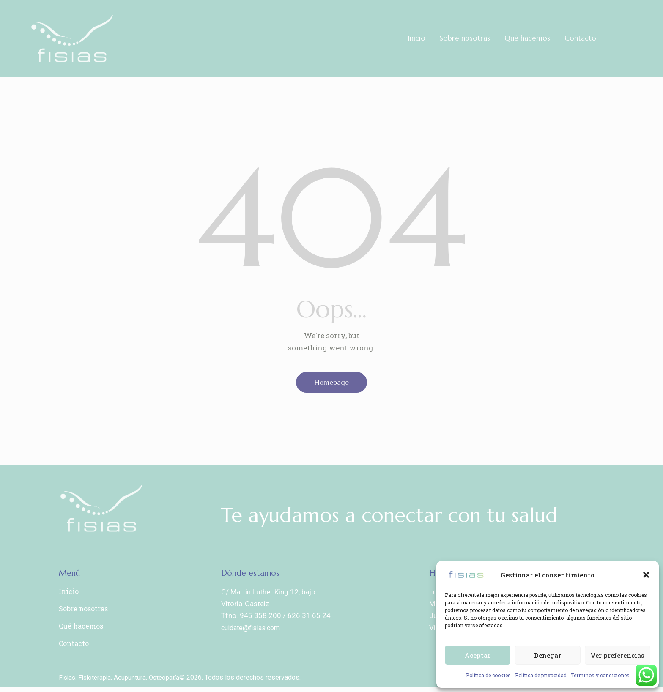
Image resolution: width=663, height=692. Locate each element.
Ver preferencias (617, 655)
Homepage (332, 383)
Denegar (547, 655)
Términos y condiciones (600, 675)
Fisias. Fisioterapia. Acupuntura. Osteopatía (122, 682)
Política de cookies (488, 675)
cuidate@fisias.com (253, 630)
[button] (646, 575)
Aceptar (477, 655)
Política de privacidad (541, 675)
